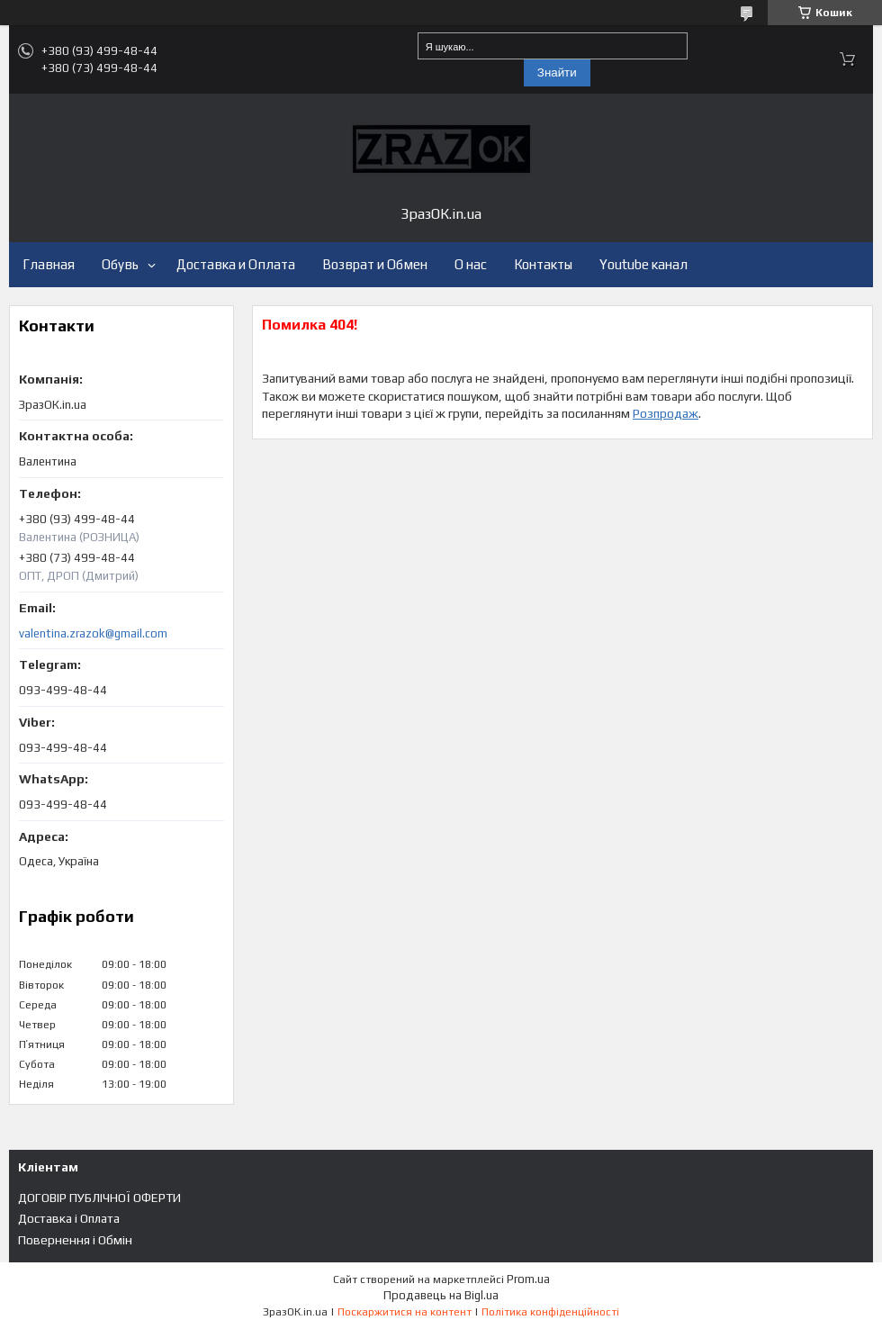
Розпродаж (665, 413)
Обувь (120, 264)
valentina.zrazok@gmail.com (93, 633)
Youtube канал (643, 264)
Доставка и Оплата (235, 264)
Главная (48, 264)
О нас (470, 264)
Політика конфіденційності (550, 1312)
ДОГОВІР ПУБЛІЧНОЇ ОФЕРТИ (99, 1197)
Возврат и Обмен (375, 264)
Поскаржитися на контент (405, 1312)
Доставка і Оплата (69, 1218)
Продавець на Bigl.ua (441, 1295)
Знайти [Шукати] (557, 72)
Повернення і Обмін (75, 1240)
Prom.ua (528, 1279)
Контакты (543, 264)
